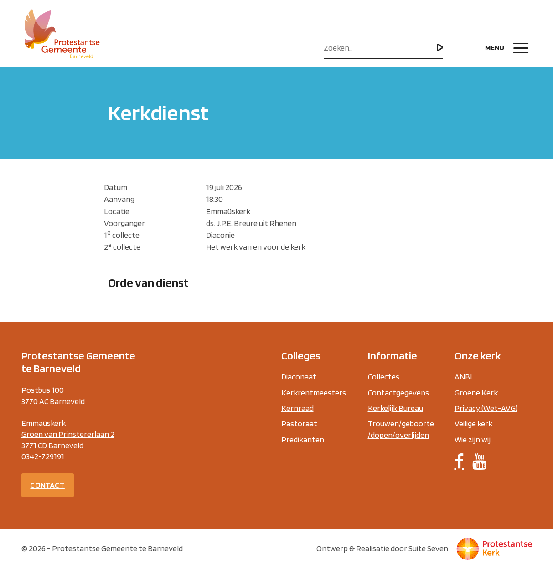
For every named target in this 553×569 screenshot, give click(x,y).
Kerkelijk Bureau (395, 408)
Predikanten (302, 439)
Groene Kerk (476, 392)
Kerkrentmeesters (313, 392)
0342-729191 (42, 456)
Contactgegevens (398, 392)
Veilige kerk (473, 423)
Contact (47, 485)
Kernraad (297, 408)
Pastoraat (299, 423)
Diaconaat (298, 376)
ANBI (463, 376)
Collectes (383, 376)
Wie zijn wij (473, 439)
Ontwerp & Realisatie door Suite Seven (382, 548)
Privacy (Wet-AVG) (486, 408)
